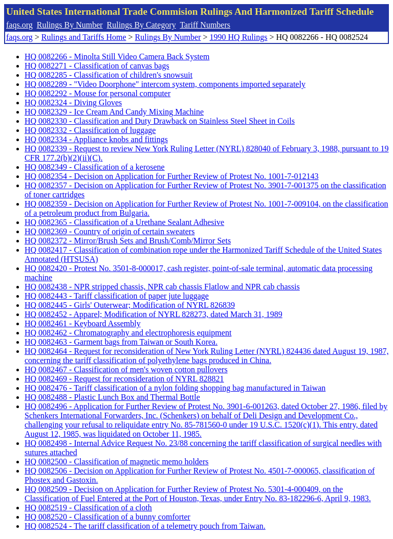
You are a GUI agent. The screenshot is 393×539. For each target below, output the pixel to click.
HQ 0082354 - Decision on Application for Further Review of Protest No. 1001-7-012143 (172, 176)
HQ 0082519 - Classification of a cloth (88, 507)
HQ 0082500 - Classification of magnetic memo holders (116, 461)
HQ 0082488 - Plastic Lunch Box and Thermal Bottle (112, 397)
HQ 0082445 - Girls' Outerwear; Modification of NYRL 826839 (130, 305)
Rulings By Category (141, 24)
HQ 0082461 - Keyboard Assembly (83, 323)
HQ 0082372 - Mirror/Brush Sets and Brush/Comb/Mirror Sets (128, 240)
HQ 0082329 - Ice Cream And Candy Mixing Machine (114, 111)
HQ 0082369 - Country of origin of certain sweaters (109, 231)
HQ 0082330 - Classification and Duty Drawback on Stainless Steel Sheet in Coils (160, 121)
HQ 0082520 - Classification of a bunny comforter (107, 516)
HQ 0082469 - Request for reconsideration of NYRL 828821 (124, 378)
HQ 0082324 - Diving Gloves (73, 102)
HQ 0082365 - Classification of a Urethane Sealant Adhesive (124, 222)
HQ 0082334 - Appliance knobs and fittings (96, 139)
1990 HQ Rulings (239, 37)
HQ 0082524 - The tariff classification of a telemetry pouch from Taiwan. (145, 526)
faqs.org (19, 24)
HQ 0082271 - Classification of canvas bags (97, 65)
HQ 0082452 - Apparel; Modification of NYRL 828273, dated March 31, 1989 (153, 314)
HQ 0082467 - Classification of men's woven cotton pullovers (126, 369)
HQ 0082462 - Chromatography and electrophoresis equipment (128, 332)
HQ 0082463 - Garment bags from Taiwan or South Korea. (121, 342)
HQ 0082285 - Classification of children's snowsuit (108, 75)
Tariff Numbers (205, 24)
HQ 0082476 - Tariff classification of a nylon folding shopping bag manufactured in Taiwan (175, 388)
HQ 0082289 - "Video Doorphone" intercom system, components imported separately (165, 84)
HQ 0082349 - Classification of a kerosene (95, 167)
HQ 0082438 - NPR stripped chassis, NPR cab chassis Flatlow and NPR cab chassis (162, 286)
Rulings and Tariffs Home (83, 37)
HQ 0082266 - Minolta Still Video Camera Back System (117, 56)
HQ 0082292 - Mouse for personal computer (97, 93)
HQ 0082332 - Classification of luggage (90, 130)
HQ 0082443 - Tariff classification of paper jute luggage (117, 295)
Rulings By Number (70, 24)
